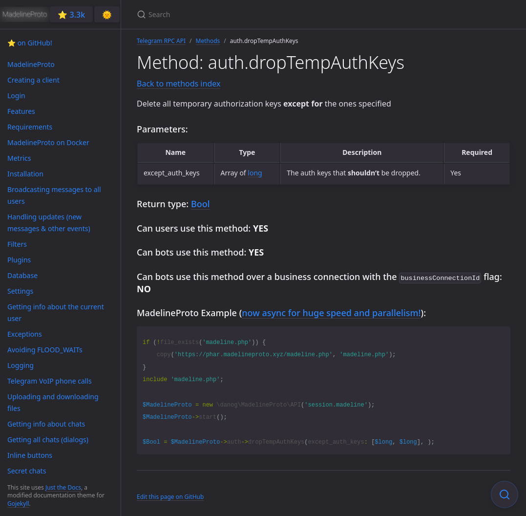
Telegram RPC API (161, 41)
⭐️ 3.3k (71, 14)
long (255, 172)
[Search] (252, 14)
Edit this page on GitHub (170, 496)
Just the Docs (63, 487)
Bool (200, 204)
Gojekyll (18, 503)
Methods (208, 41)
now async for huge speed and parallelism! (331, 312)
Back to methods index (178, 83)
